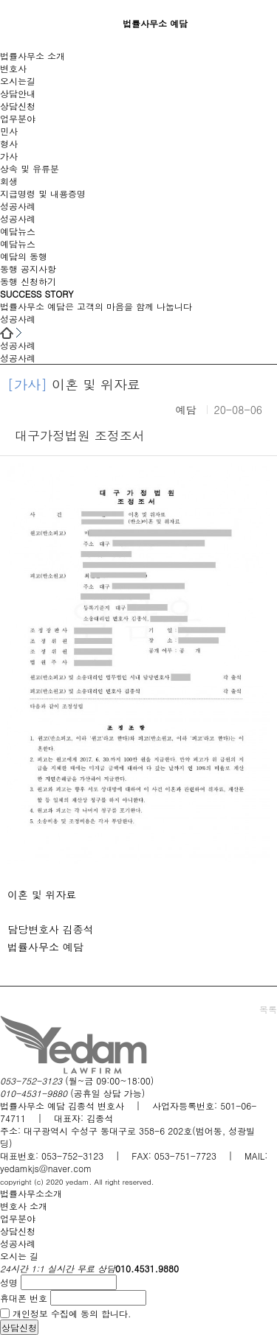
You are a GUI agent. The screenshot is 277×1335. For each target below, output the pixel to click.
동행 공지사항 (28, 268)
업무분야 (17, 118)
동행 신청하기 (28, 281)
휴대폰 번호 (23, 1298)
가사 (9, 156)
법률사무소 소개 (32, 55)
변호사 (13, 68)
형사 (9, 143)
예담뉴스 (17, 231)
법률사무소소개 (31, 1193)
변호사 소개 (23, 1205)
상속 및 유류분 (29, 168)
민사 (9, 131)
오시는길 (17, 80)
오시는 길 (19, 1256)
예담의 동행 (23, 256)
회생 (9, 181)
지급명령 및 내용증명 (43, 193)
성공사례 (17, 206)
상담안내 (17, 93)
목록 (268, 1009)
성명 (9, 1282)
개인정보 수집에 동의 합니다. (72, 1313)
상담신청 (17, 105)
